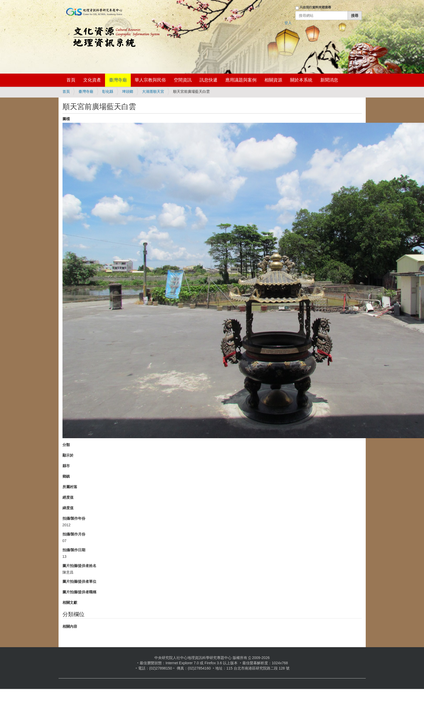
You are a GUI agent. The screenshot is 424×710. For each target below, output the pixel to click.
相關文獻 (69, 602)
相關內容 (69, 626)
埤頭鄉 (127, 91)
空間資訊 (183, 80)
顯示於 (68, 455)
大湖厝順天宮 (153, 91)
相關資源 (273, 80)
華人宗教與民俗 (150, 80)
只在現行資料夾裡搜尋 (315, 7)
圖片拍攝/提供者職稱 (79, 592)
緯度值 (68, 508)
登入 (288, 23)
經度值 (68, 497)
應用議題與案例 (241, 80)
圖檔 (66, 119)
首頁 (70, 80)
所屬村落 (69, 487)
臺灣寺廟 (118, 80)
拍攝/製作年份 (74, 518)
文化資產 (92, 80)
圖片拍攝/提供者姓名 (79, 566)
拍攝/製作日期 (74, 550)
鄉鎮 (66, 476)
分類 (66, 445)
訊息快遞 (208, 80)
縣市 (66, 466)
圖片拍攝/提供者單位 (79, 581)
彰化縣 (107, 91)
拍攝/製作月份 (74, 534)
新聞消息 (329, 80)
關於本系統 (301, 80)
